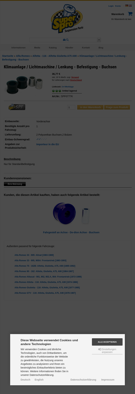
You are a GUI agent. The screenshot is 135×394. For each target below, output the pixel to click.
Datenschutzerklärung (83, 379)
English (39, 379)
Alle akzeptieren (107, 342)
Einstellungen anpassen (107, 350)
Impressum (107, 379)
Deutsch (25, 379)
